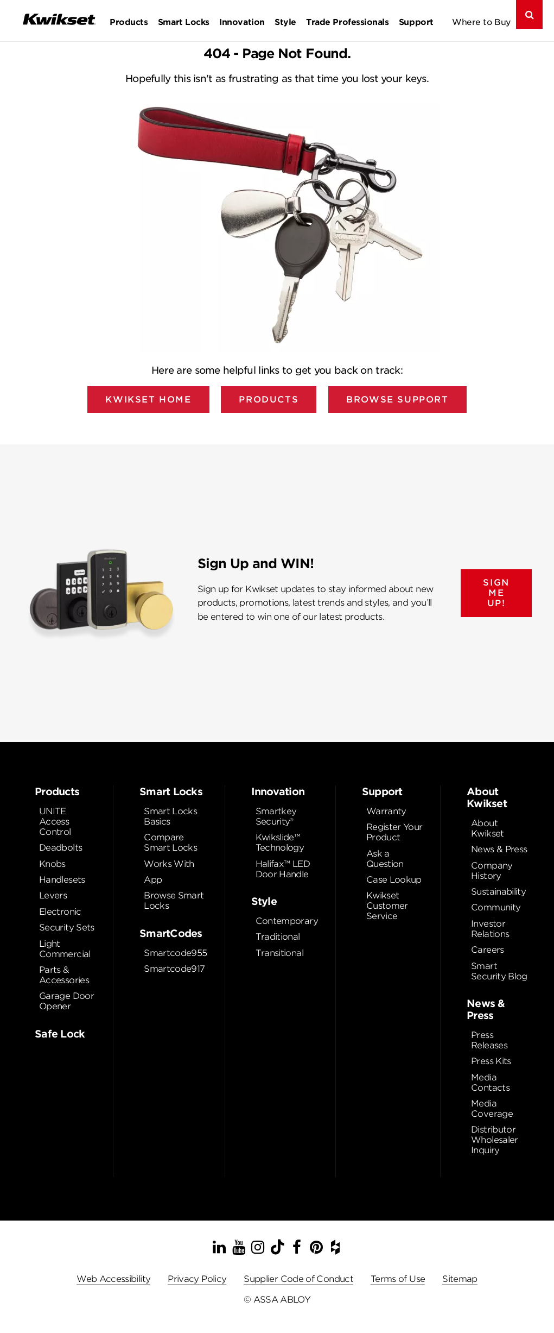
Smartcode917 (174, 969)
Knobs (52, 864)
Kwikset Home (148, 399)
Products (129, 22)
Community (495, 907)
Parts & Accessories (64, 975)
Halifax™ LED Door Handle (283, 869)
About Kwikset (487, 828)
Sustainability (498, 891)
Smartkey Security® (276, 816)
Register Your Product (394, 832)
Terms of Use (398, 1279)
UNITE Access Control (55, 821)
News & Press (499, 849)
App (153, 880)
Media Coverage (492, 1108)
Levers (53, 895)
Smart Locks (183, 22)
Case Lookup (394, 880)
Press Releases (489, 1040)
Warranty (386, 811)
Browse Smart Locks (173, 900)
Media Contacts (490, 1082)
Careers (487, 950)
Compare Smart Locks (170, 842)
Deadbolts (60, 847)
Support (416, 22)
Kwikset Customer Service (387, 905)
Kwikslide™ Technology (280, 842)
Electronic (60, 912)
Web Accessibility (113, 1279)
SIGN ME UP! (496, 592)
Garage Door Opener (66, 1001)
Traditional (278, 937)
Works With (169, 864)
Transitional (279, 953)
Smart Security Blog (499, 971)
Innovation (241, 22)
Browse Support (397, 399)
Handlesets (62, 880)
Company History (492, 870)
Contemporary (287, 921)
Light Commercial (65, 949)
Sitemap (459, 1279)
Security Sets (66, 927)
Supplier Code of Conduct (298, 1279)
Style (285, 22)
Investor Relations (490, 929)
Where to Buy (481, 22)
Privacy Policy (197, 1279)
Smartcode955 (175, 953)
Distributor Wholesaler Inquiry (494, 1139)
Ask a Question (385, 858)
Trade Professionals (347, 22)
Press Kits (491, 1061)
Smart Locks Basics (170, 816)
